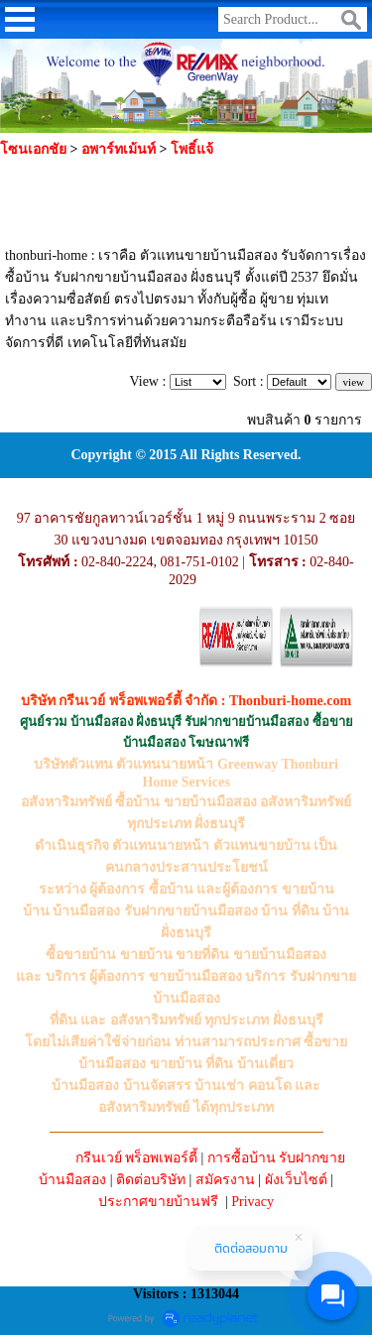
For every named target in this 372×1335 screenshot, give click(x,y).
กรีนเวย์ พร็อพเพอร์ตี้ (136, 1158)
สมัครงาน (225, 1179)
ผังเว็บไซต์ (296, 1179)
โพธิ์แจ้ (192, 149)
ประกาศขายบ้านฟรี (158, 1201)
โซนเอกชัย (33, 149)
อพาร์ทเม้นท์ (118, 149)
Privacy (252, 1201)
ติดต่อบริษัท (151, 1179)
